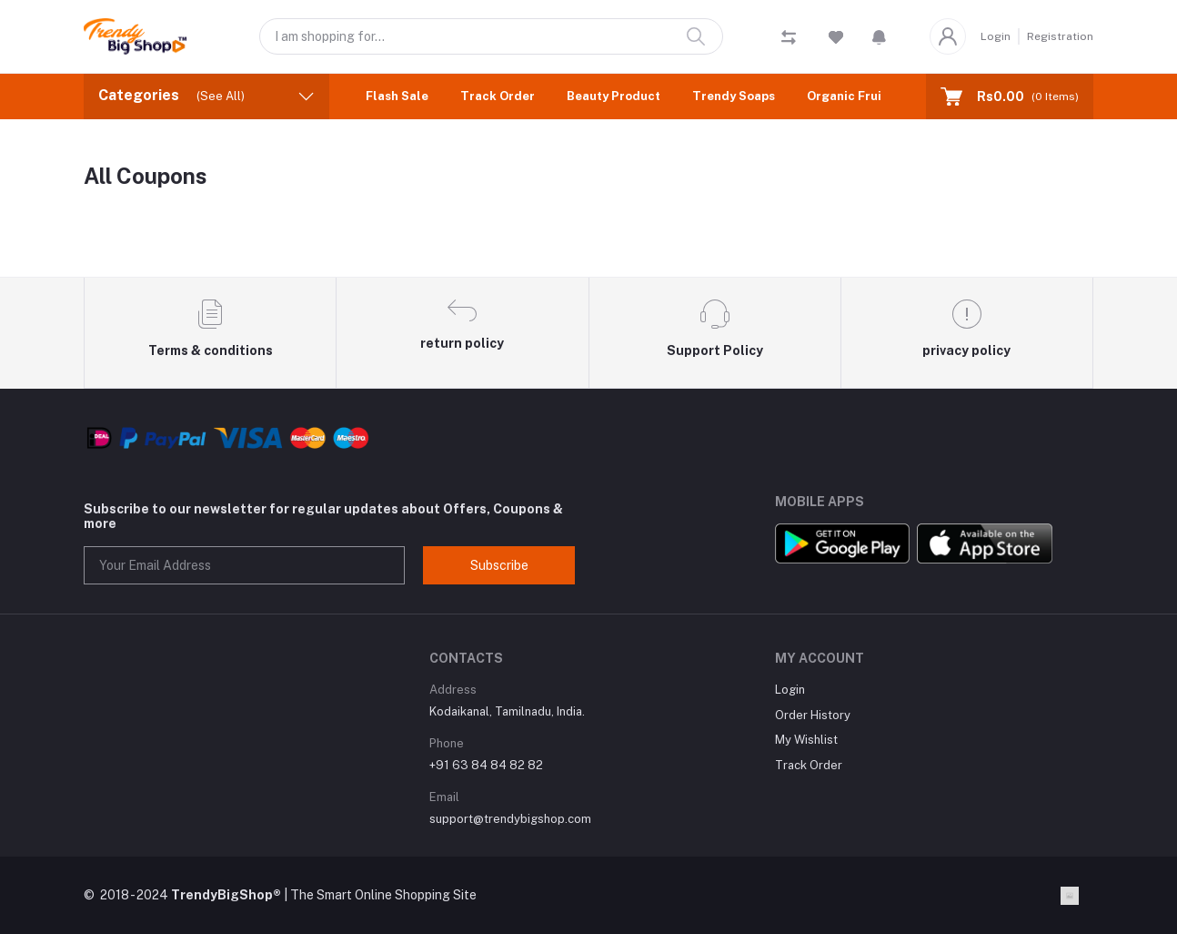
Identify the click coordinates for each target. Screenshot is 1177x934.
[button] (879, 36)
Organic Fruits (850, 96)
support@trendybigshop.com (510, 819)
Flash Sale (397, 96)
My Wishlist (806, 739)
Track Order (497, 96)
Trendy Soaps (733, 96)
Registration (1060, 36)
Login (996, 36)
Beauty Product (613, 96)
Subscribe (499, 565)
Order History (812, 715)
